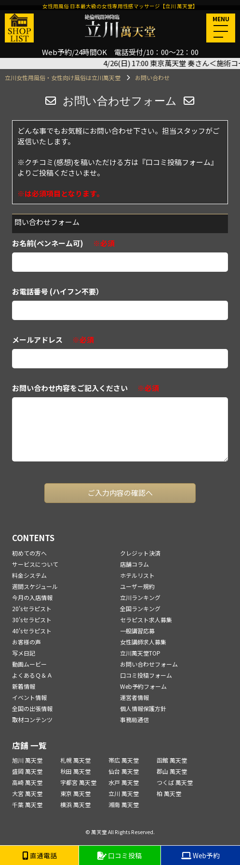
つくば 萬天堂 (175, 782)
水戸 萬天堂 (123, 782)
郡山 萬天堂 (172, 771)
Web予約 (200, 855)
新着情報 (23, 686)
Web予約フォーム (143, 686)
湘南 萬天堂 (123, 804)
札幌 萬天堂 (75, 760)
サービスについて (35, 564)
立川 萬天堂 (123, 793)
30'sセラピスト (32, 619)
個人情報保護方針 (143, 708)
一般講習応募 (137, 631)
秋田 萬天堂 (75, 771)
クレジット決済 (140, 553)
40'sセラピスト (32, 631)
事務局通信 (134, 719)
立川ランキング (140, 597)
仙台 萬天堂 (123, 771)
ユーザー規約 (137, 586)
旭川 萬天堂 (27, 760)
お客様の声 (26, 642)
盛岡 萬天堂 (27, 771)
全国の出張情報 (32, 708)
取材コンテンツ (32, 719)
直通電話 (39, 855)
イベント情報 (29, 697)
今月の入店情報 (32, 597)
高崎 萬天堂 (27, 782)
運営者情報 (134, 697)
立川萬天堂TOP (140, 653)
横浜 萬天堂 (75, 804)
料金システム (29, 575)
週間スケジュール (35, 586)
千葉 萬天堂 (27, 804)
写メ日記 (23, 653)
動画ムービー (29, 664)
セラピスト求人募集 (146, 619)
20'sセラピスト (32, 608)
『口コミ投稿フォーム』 (178, 162)
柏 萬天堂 (169, 793)
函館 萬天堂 (172, 760)
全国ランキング (140, 608)
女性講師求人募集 (143, 642)
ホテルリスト (137, 575)
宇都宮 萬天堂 (78, 782)
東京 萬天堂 (75, 793)
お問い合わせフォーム (149, 664)
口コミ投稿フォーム (146, 675)
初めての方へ (29, 553)
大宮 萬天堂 (27, 793)
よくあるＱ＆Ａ (32, 675)
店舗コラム (134, 564)
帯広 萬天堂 (123, 760)
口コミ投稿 (119, 855)
